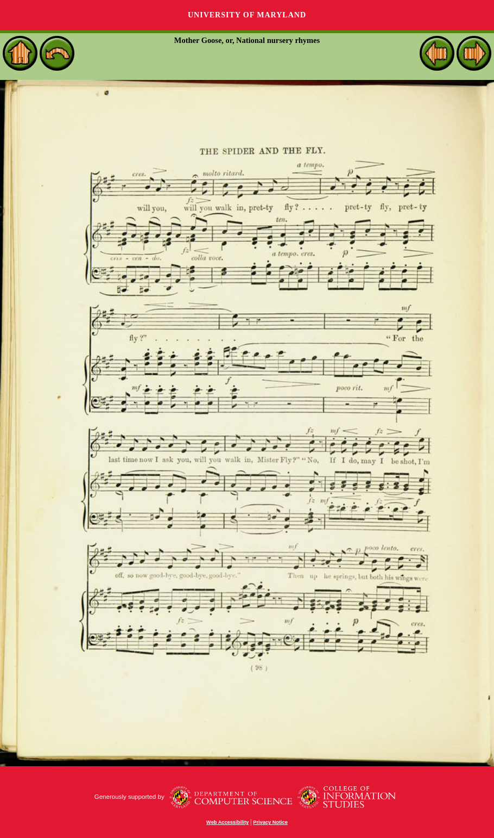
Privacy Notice (270, 822)
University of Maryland (247, 15)
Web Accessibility (227, 822)
